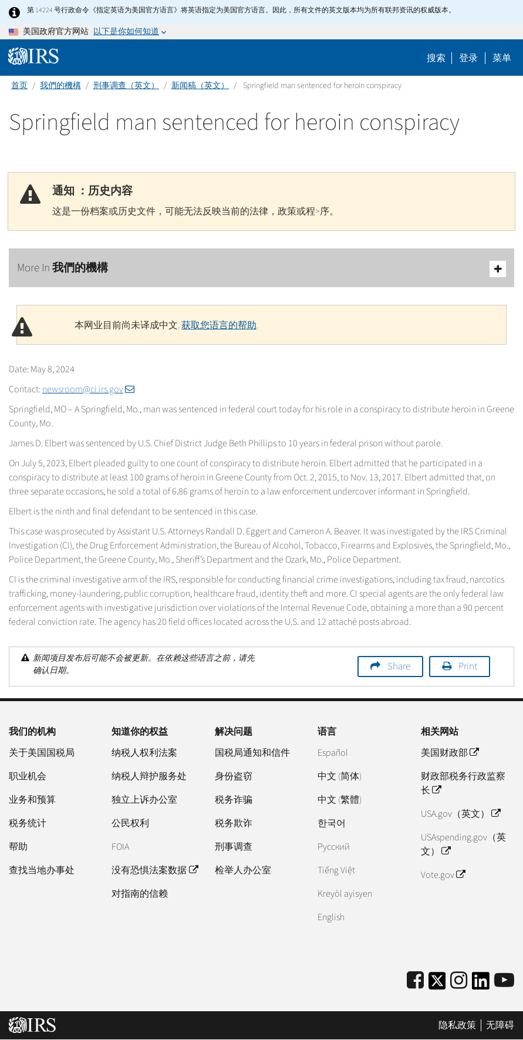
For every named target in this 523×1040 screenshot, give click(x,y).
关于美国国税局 (42, 752)
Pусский (334, 846)
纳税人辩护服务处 (149, 776)
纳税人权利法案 (144, 752)
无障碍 (500, 1025)
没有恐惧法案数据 (154, 870)
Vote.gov (443, 875)
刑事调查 (233, 846)
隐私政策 (457, 1025)
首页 (19, 86)
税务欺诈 (233, 823)
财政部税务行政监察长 (463, 783)
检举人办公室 (243, 870)
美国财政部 (449, 752)
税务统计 (27, 823)
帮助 (18, 846)
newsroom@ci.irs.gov (88, 389)
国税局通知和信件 (252, 752)
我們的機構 (60, 86)
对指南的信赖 (140, 893)
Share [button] (398, 666)
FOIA (120, 846)
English (331, 917)
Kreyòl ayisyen (345, 893)
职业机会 (27, 776)
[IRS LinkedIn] (481, 984)
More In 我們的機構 (261, 268)
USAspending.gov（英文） (463, 844)
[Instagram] (458, 981)
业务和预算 (32, 799)
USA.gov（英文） (460, 813)
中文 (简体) (340, 776)
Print (467, 666)
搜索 (436, 58)
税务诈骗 (233, 799)
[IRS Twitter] (437, 984)
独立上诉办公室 (144, 799)
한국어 (332, 823)
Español (333, 752)
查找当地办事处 (42, 870)
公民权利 (130, 823)
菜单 (501, 58)
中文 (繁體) (340, 799)
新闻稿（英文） (200, 86)
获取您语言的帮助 (219, 325)
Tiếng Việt (336, 870)
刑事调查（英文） (126, 86)
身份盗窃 (233, 776)
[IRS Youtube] (504, 981)
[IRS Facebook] (415, 981)
